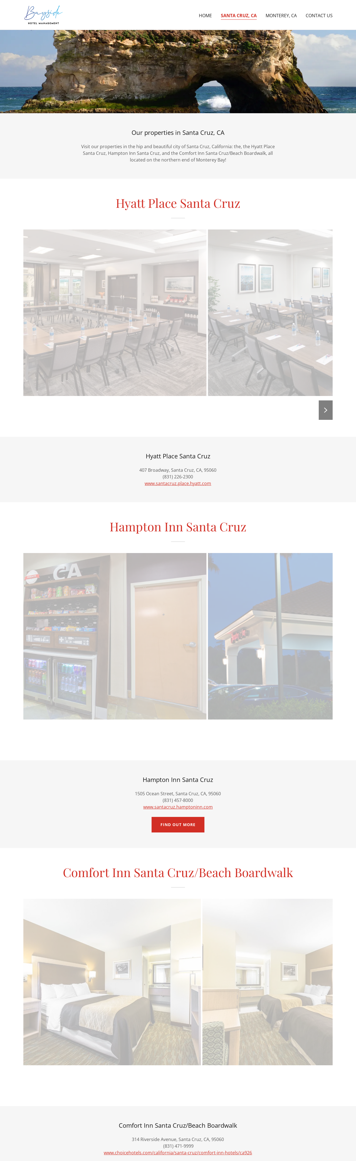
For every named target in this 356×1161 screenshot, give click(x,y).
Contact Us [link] (319, 15)
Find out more (178, 824)
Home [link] (205, 15)
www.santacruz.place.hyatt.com (178, 483)
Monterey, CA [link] (281, 15)
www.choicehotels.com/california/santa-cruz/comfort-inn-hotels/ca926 (178, 1153)
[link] (43, 14)
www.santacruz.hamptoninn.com (178, 807)
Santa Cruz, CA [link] (239, 15)
